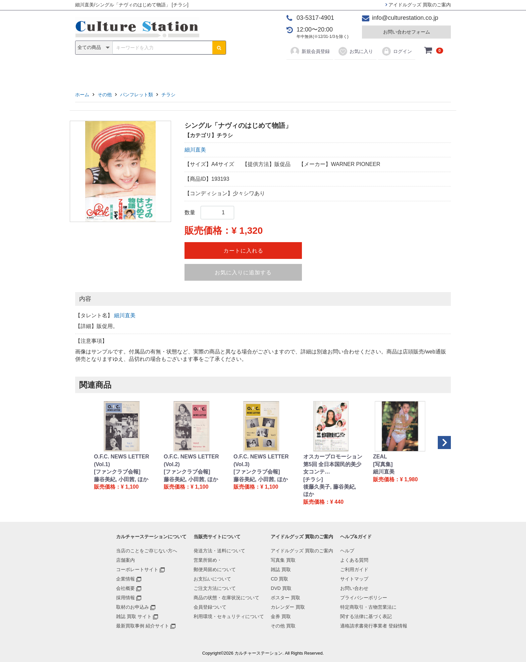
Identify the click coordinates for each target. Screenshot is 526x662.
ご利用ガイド (354, 569)
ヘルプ (347, 550)
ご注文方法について (215, 588)
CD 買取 (279, 579)
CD (215, 71)
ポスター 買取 (285, 597)
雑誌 (193, 71)
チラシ (168, 94)
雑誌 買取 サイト (134, 616)
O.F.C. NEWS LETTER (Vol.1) (121, 460)
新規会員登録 (310, 51)
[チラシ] (313, 479)
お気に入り (355, 51)
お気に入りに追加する (243, 272)
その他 (358, 71)
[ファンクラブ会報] (117, 472)
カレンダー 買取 (288, 607)
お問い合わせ (354, 588)
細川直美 (195, 150)
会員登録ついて (210, 607)
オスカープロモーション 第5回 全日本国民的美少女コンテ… (332, 464)
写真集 (168, 71)
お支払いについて (212, 579)
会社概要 (125, 588)
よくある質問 (354, 560)
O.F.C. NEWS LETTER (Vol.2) (191, 460)
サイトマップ (354, 579)
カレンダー (301, 71)
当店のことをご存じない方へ (146, 550)
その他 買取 (283, 625)
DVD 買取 (281, 588)
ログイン (396, 51)
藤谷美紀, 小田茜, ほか (121, 479)
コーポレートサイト (137, 569)
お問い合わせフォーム (406, 32)
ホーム (82, 94)
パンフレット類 (136, 94)
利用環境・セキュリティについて (229, 616)
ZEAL (380, 456)
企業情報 (125, 579)
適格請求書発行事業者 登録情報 (373, 625)
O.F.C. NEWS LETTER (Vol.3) (260, 460)
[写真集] (383, 464)
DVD (236, 71)
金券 (332, 71)
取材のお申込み (132, 607)
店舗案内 (125, 560)
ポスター (265, 71)
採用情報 (125, 597)
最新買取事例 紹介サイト (142, 625)
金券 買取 (281, 616)
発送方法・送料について (219, 550)
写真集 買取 (283, 560)
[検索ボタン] (219, 47)
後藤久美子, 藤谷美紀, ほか (329, 490)
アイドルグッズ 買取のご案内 (418, 4)
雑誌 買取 (281, 569)
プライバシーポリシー (363, 597)
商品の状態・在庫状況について (226, 597)
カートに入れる (243, 251)
